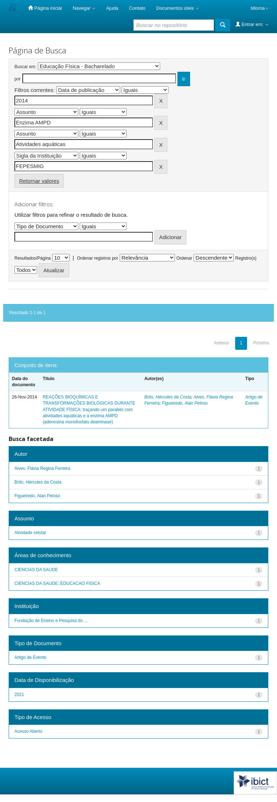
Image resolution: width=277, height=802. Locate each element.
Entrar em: (252, 24)
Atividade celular (30, 532)
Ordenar (184, 258)
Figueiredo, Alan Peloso (185, 403)
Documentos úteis (177, 8)
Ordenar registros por (97, 258)
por (17, 78)
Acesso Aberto (28, 731)
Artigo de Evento (30, 657)
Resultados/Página (32, 258)
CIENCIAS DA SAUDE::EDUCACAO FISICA (57, 583)
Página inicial (45, 8)
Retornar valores (39, 181)
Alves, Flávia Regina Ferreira (42, 468)
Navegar (84, 8)
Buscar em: (25, 66)
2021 (19, 694)
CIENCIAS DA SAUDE (36, 569)
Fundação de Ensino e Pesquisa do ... (51, 620)
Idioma (259, 8)
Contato (137, 8)
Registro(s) (245, 258)
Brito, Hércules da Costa (167, 397)
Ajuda (112, 8)
